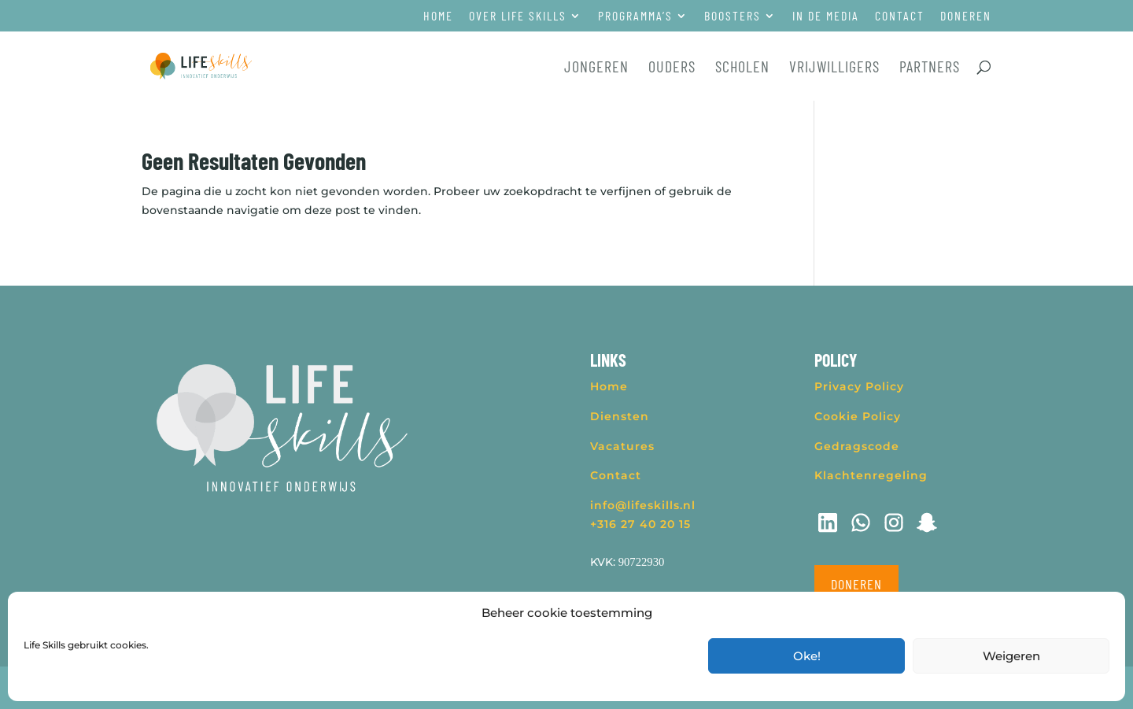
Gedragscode (856, 446)
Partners (929, 68)
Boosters (732, 16)
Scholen (742, 68)
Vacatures (622, 446)
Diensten (619, 416)
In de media (825, 16)
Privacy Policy (859, 386)
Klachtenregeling (871, 475)
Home (438, 16)
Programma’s (635, 16)
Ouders (672, 68)
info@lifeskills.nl (643, 505)
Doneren (965, 16)
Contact (899, 16)
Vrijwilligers (834, 68)
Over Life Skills (517, 16)
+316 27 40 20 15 (640, 524)
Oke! (807, 655)
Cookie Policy (857, 416)
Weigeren (1011, 655)
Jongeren (596, 68)
